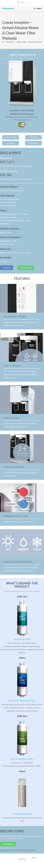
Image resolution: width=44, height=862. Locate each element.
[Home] (3, 42)
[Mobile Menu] (38, 9)
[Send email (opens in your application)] (26, 2)
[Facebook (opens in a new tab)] (18, 2)
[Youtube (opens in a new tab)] (22, 2)
